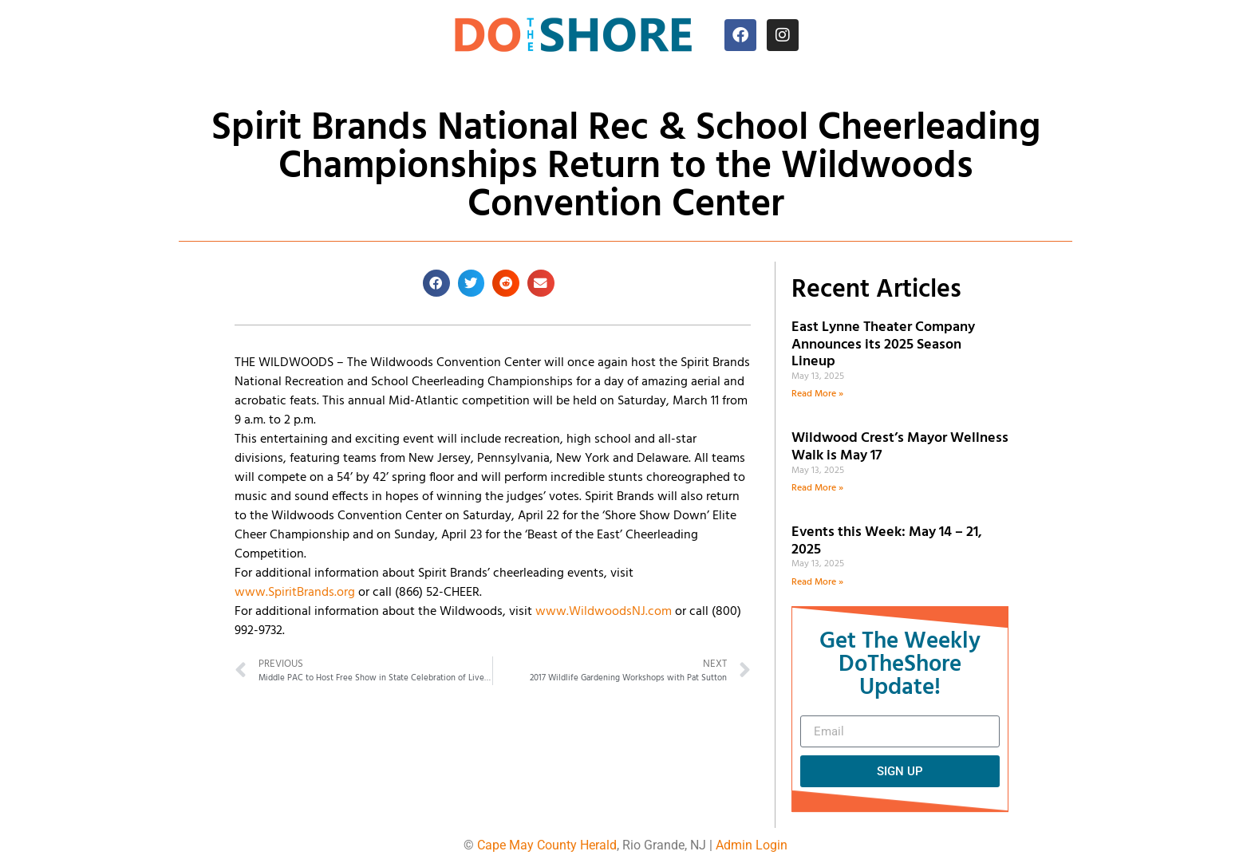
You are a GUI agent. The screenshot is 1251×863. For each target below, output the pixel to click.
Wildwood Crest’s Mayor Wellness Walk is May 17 (899, 447)
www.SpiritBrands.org (295, 592)
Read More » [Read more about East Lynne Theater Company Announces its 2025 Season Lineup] (817, 394)
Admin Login (751, 845)
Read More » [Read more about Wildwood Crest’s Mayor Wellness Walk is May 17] (817, 488)
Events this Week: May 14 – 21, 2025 (886, 541)
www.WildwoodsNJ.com (603, 611)
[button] (436, 283)
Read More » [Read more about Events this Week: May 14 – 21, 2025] (817, 582)
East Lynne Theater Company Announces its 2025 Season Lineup (883, 344)
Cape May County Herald (547, 845)
